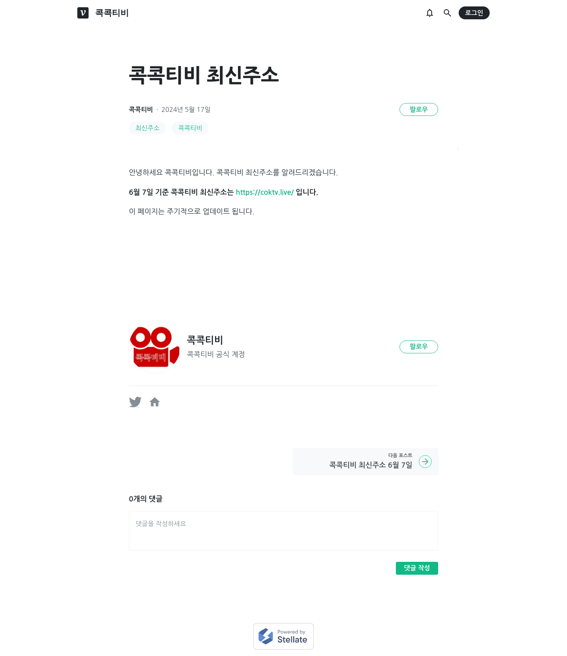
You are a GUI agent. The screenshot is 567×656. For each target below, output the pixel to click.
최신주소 (147, 128)
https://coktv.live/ (265, 192)
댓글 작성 (417, 568)
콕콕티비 (141, 110)
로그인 (474, 13)
